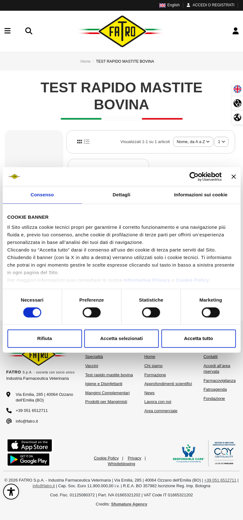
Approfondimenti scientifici (168, 383)
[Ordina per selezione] (193, 142)
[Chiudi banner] (233, 176)
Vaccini (91, 365)
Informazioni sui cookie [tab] (201, 194)
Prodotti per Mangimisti (106, 401)
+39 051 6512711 (32, 410)
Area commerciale (161, 410)
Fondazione (214, 398)
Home (149, 356)
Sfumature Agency (129, 504)
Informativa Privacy (147, 280)
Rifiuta (44, 338)
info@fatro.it (27, 421)
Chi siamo (153, 365)
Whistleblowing (121, 463)
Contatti (211, 356)
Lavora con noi (157, 401)
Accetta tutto (198, 338)
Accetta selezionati (121, 338)
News (149, 392)
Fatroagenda (215, 389)
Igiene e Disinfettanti (103, 383)
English (169, 5)
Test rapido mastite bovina (109, 375)
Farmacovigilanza (220, 380)
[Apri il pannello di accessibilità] (11, 492)
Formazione (155, 375)
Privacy (134, 458)
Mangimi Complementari (107, 392)
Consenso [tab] (42, 194)
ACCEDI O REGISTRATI (210, 5)
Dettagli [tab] (122, 194)
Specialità (94, 356)
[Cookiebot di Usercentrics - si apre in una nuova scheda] (194, 176)
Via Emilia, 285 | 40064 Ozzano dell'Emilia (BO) (44, 397)
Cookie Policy (192, 280)
